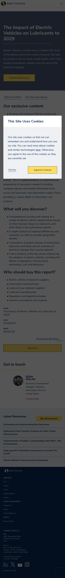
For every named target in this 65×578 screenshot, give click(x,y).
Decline (12, 169)
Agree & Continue (42, 170)
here (38, 150)
